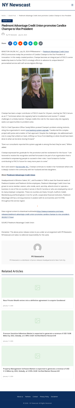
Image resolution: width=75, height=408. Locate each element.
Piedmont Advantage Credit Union (56, 51)
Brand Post (12, 16)
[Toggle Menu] (72, 5)
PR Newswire (12, 35)
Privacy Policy (44, 397)
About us (20, 397)
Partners (28, 397)
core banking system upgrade (37, 130)
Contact (35, 397)
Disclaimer (54, 397)
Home (4, 16)
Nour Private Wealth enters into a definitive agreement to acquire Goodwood (34, 300)
